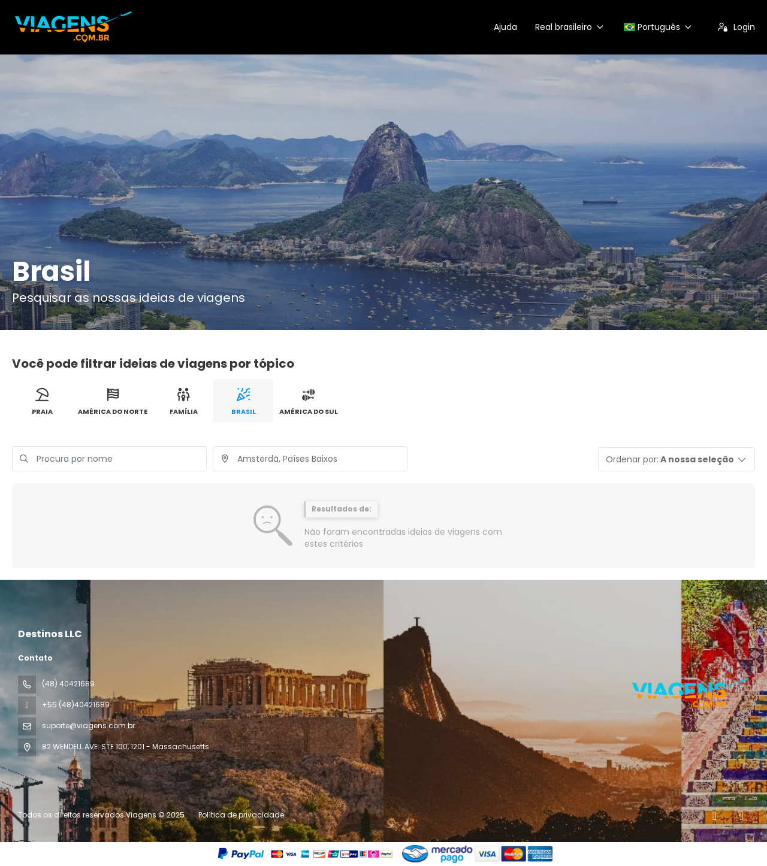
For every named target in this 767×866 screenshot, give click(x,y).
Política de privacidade (241, 815)
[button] (677, 459)
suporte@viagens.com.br (88, 725)
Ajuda (505, 27)
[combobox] (310, 458)
